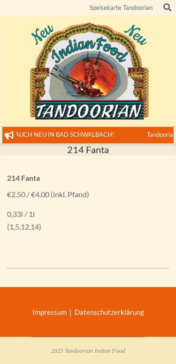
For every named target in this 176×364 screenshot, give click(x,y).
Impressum (50, 312)
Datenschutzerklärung (109, 312)
